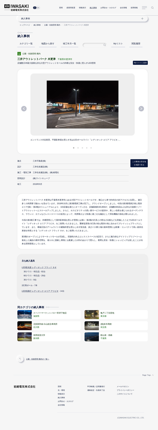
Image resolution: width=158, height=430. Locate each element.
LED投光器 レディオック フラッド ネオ (39, 267)
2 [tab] (78, 148)
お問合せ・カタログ (108, 8)
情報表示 (82, 8)
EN (38, 8)
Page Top (146, 375)
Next (141, 108)
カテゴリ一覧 (26, 43)
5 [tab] (91, 148)
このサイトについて (124, 394)
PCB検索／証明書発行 (96, 386)
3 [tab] (82, 148)
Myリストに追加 (140, 63)
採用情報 (134, 8)
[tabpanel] (82, 107)
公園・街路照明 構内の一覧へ (37, 359)
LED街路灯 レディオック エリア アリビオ (40, 291)
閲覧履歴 (136, 43)
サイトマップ (144, 7)
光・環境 (61, 390)
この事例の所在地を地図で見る (139, 163)
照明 (61, 8)
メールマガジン (123, 386)
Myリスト (118, 43)
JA (35, 8)
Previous (24, 108)
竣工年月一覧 (69, 43)
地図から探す (47, 43)
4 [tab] (87, 148)
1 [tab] (74, 148)
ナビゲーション (81, 18)
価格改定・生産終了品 (96, 390)
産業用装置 (71, 8)
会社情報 (123, 8)
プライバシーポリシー (125, 390)
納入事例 (93, 8)
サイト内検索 (152, 7)
